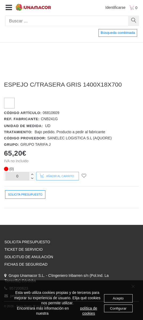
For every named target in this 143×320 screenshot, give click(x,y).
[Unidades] (17, 176)
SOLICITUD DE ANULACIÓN (28, 257)
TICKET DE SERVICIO (23, 249)
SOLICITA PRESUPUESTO (27, 242)
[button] (9, 8)
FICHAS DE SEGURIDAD (25, 264)
